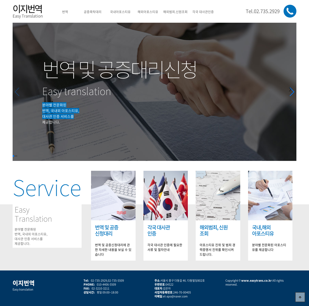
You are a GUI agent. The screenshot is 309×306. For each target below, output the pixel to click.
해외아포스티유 (148, 11)
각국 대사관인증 (203, 11)
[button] (291, 91)
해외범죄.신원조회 (175, 11)
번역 (65, 11)
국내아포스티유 (120, 11)
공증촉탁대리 (92, 11)
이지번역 (27, 8)
